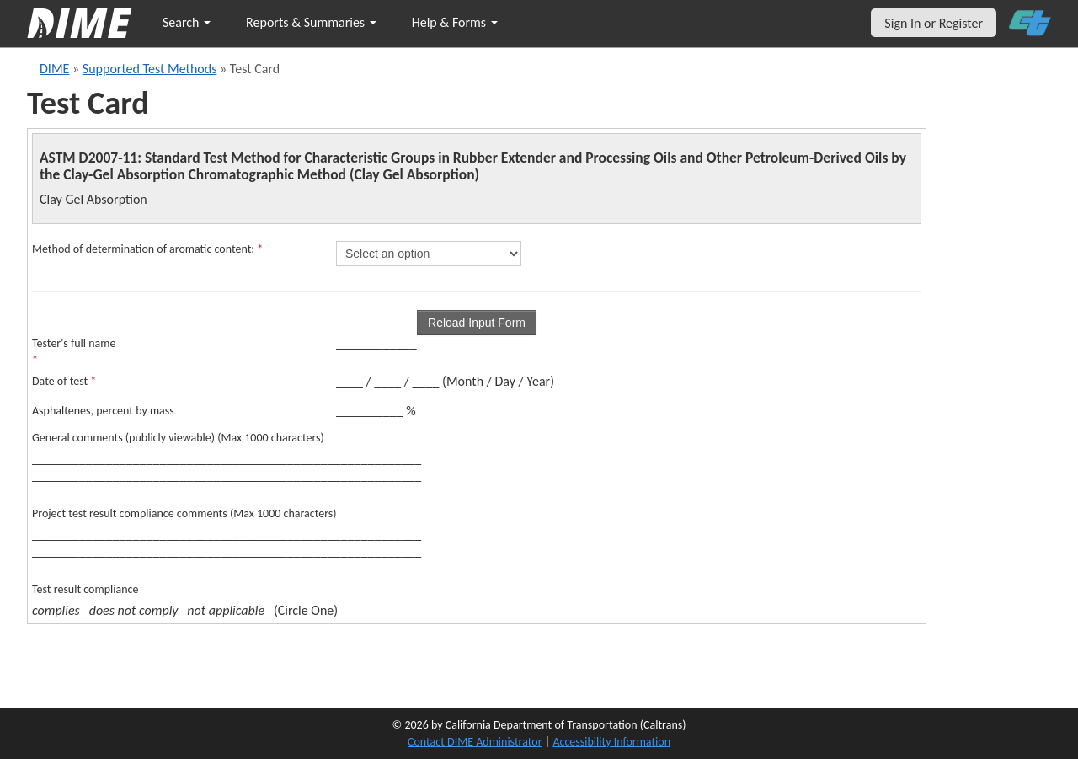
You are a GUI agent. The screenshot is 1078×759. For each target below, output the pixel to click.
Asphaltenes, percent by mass (103, 411)
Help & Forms (455, 22)
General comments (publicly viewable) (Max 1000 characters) (178, 437)
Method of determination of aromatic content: (147, 249)
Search (187, 22)
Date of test (64, 381)
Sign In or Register (933, 23)
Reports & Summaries (311, 22)
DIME (54, 69)
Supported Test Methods (150, 69)
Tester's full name (73, 351)
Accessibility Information (611, 742)
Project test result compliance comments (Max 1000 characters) (184, 513)
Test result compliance (85, 589)
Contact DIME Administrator (475, 742)
